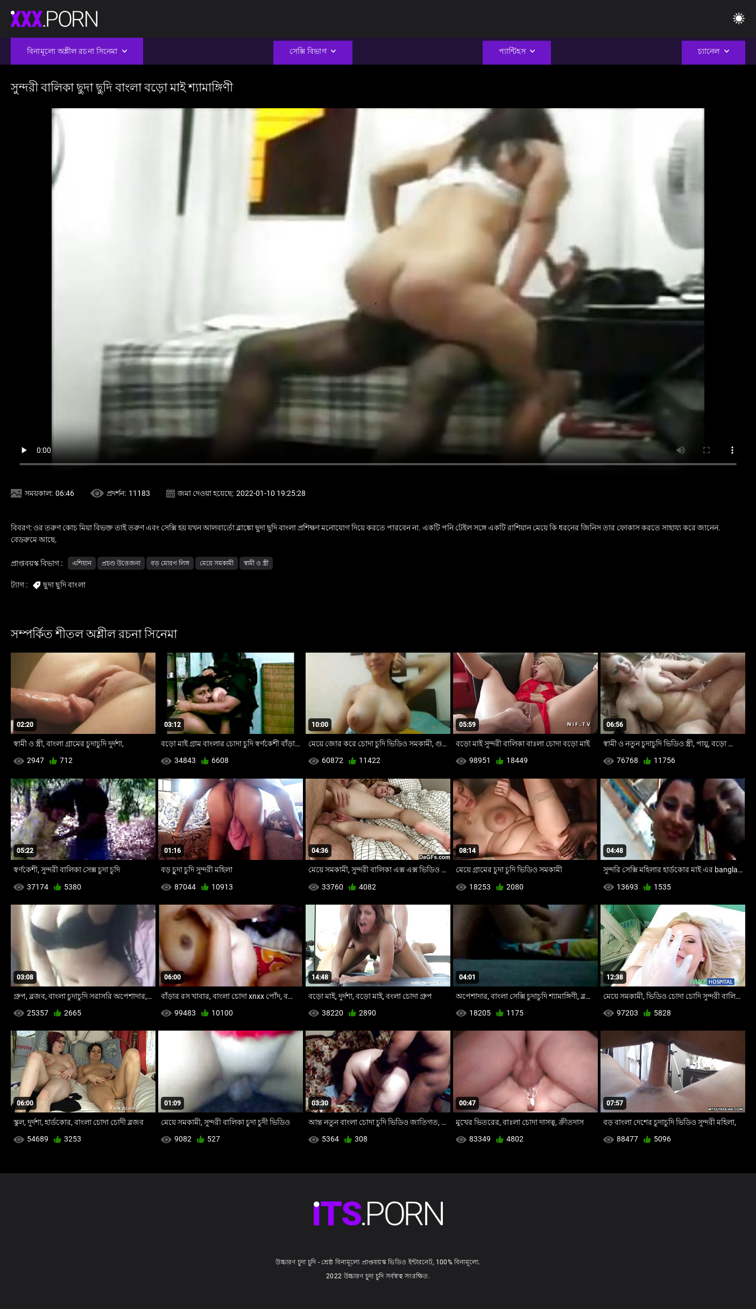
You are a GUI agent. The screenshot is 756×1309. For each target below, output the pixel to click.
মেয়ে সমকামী (217, 563)
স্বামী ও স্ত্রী (256, 563)
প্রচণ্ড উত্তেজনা (121, 563)
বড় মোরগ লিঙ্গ (170, 563)
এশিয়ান (81, 563)
